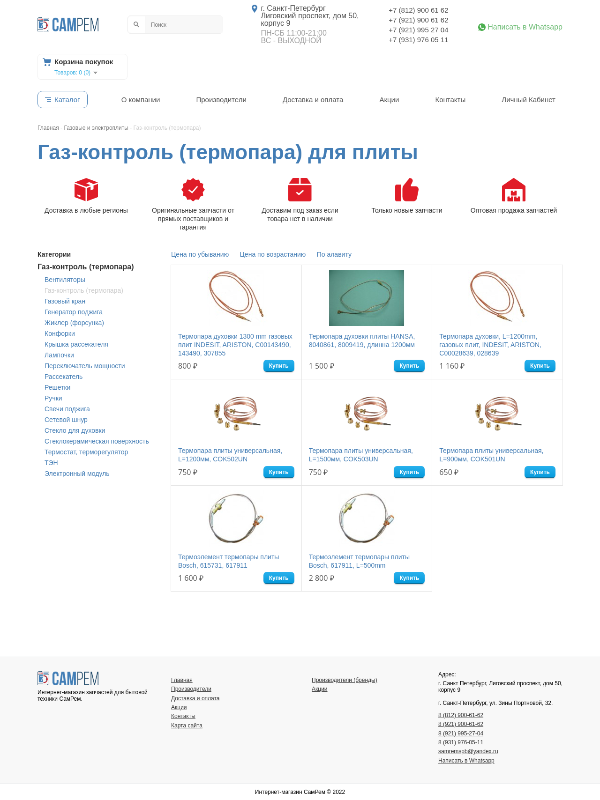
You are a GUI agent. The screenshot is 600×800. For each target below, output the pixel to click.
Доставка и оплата (313, 100)
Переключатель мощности (85, 366)
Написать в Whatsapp (525, 27)
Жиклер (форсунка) (74, 322)
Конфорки (60, 333)
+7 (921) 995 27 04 (418, 30)
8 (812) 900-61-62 (460, 715)
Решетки (57, 387)
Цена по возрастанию (273, 254)
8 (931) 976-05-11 (460, 742)
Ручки (53, 398)
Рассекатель (63, 376)
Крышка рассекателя (76, 344)
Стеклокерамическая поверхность (97, 441)
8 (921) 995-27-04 (460, 733)
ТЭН (51, 463)
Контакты (450, 100)
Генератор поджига (74, 312)
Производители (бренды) (344, 680)
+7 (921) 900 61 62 (418, 20)
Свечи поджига (67, 409)
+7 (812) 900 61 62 (418, 10)
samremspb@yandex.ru (468, 751)
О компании (140, 100)
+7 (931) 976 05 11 (418, 40)
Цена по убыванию (200, 254)
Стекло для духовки (75, 430)
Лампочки (59, 355)
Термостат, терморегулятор (86, 452)
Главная (182, 680)
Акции (389, 100)
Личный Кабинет (528, 100)
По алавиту (334, 254)
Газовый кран (65, 301)
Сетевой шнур (66, 419)
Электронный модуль (77, 473)
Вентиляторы (65, 279)
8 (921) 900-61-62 (460, 724)
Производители (221, 100)
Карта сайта (186, 725)
